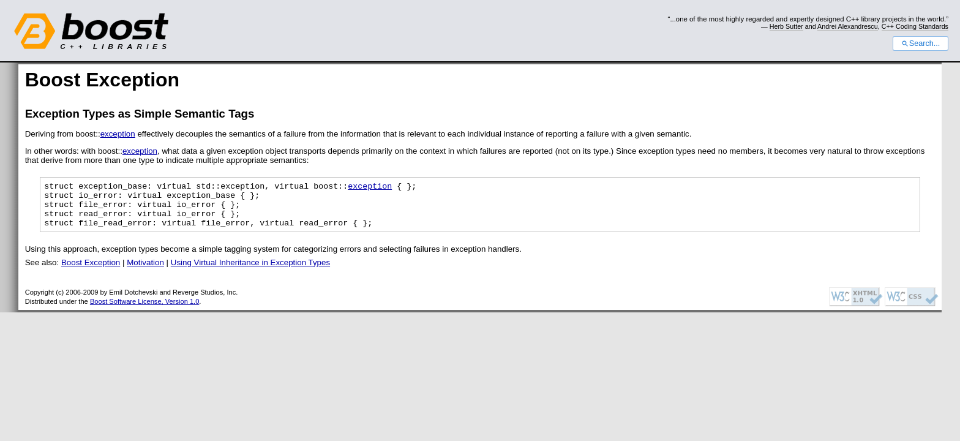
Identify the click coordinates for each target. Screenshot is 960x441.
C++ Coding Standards (915, 26)
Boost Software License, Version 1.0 (144, 310)
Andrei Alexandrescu (847, 26)
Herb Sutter (786, 26)
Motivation (145, 271)
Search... (920, 43)
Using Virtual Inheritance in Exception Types (250, 271)
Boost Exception (90, 271)
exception (117, 133)
